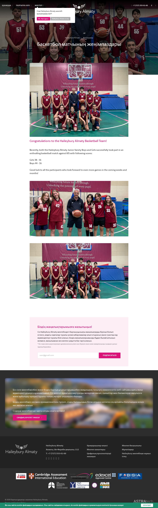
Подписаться (110, 355)
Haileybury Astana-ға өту (60, 19)
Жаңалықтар (88, 38)
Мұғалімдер (128, 449)
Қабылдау (146, 505)
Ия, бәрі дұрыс (43, 19)
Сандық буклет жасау (29, 418)
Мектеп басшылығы (131, 445)
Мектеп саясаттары (96, 449)
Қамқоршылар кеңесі (97, 445)
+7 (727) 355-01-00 (57, 453)
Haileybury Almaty (72, 38)
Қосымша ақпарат (116, 505)
